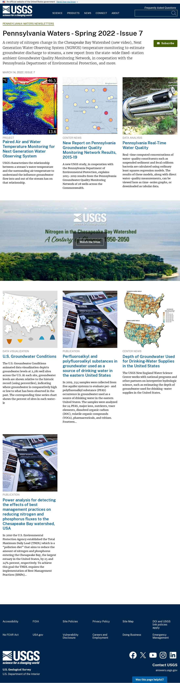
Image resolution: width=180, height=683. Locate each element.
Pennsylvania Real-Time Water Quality (144, 145)
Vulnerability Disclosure (70, 636)
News (87, 13)
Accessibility (10, 621)
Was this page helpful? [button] (150, 679)
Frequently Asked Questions (160, 7)
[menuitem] (57, 11)
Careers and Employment (100, 636)
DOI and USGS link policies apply (161, 624)
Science (57, 13)
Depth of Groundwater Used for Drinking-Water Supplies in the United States (149, 361)
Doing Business (132, 634)
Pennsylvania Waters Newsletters (28, 23)
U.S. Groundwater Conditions (29, 356)
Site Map (128, 621)
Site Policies (70, 621)
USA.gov (38, 634)
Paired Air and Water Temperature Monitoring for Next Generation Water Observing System (29, 148)
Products (73, 13)
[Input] (156, 13)
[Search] (174, 13)
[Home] (17, 15)
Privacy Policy (101, 621)
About (115, 13)
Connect (101, 13)
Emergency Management (161, 636)
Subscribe (165, 43)
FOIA (36, 621)
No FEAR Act (11, 634)
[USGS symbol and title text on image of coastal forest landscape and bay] (90, 240)
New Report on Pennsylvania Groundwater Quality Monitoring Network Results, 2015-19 (89, 150)
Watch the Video (90, 242)
